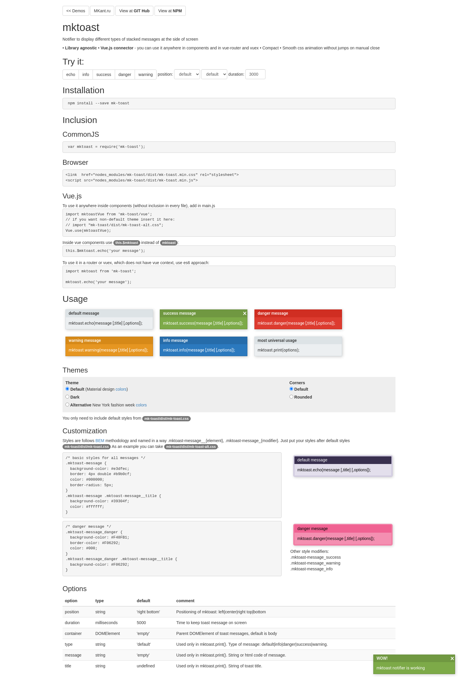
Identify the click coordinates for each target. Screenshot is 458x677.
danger (125, 74)
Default (74, 389)
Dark (72, 397)
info (85, 74)
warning (145, 74)
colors (121, 389)
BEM (100, 440)
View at (134, 10)
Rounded (300, 397)
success (103, 74)
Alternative (78, 405)
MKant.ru (102, 10)
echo (70, 74)
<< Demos (75, 10)
